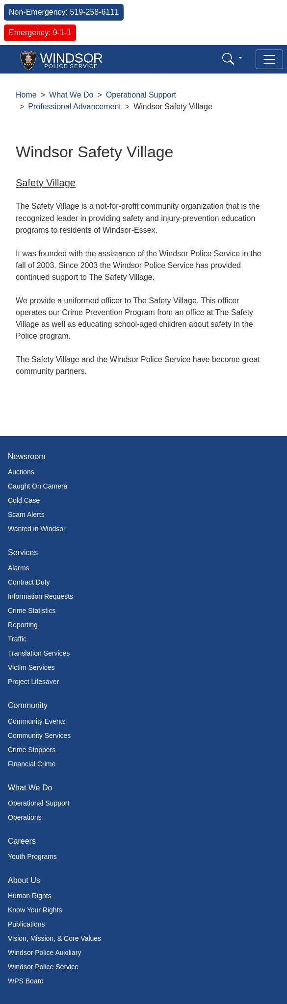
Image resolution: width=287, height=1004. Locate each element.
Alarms (18, 568)
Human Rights (30, 896)
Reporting (23, 625)
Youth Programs (32, 856)
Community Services (39, 735)
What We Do (71, 95)
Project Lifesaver (33, 682)
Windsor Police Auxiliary (44, 952)
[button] (232, 59)
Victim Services (31, 667)
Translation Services (39, 653)
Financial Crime (31, 764)
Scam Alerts (26, 514)
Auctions (21, 472)
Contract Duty (29, 582)
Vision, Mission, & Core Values (54, 938)
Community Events (36, 721)
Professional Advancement (74, 106)
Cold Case (24, 500)
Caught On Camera (37, 486)
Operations (24, 817)
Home (26, 95)
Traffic (17, 639)
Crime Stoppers (31, 750)
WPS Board (26, 981)
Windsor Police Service (43, 967)
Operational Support (141, 95)
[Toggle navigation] (269, 59)
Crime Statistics (31, 610)
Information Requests (40, 596)
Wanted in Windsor (37, 529)
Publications (26, 924)
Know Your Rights (35, 910)
